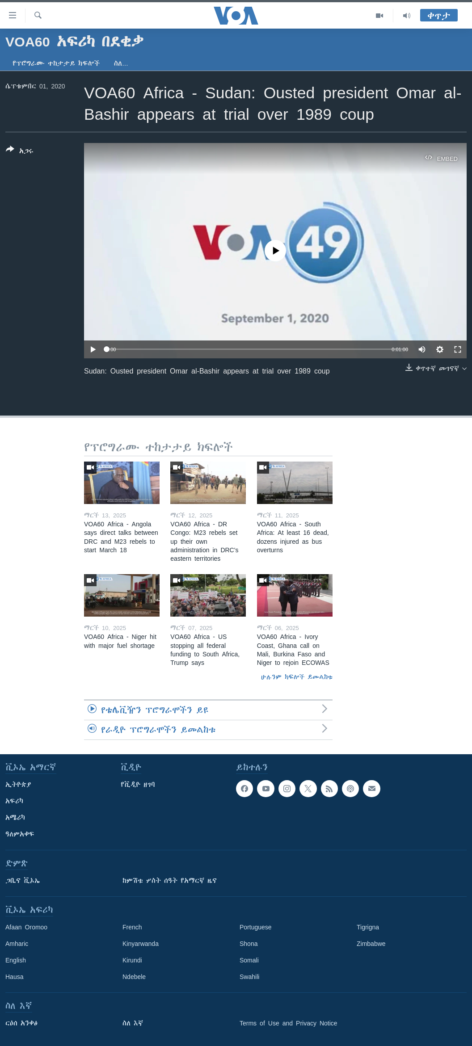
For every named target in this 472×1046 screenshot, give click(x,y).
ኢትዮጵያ (18, 785)
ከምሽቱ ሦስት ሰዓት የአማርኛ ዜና (169, 881)
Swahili (249, 977)
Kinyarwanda (140, 944)
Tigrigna (368, 927)
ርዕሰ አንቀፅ (21, 1023)
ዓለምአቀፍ (19, 834)
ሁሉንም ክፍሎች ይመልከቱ (297, 677)
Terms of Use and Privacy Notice (288, 1023)
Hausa (14, 977)
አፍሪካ (14, 801)
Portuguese (256, 927)
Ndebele (134, 977)
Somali (249, 960)
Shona (248, 944)
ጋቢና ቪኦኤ (22, 881)
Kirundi (132, 960)
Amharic (16, 944)
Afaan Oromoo (26, 927)
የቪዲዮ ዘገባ (138, 785)
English (15, 960)
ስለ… (121, 63)
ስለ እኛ (132, 1023)
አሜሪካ (15, 818)
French (132, 927)
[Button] (20, 152)
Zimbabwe (371, 944)
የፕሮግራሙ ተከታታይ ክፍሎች (56, 63)
